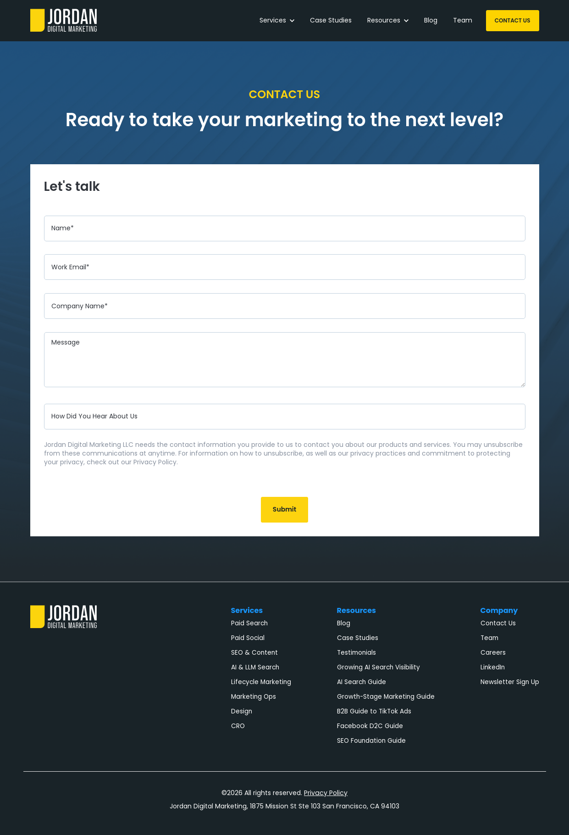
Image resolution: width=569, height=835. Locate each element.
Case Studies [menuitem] (357, 638)
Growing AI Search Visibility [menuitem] (378, 667)
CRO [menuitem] (238, 726)
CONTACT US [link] (512, 20)
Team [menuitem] (489, 638)
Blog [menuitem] (343, 623)
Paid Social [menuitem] (248, 638)
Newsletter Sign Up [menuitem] (510, 682)
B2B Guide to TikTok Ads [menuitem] (374, 711)
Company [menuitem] (499, 610)
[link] (63, 20)
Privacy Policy (326, 792)
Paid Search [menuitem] (249, 623)
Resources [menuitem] (356, 610)
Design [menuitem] (241, 711)
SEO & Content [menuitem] (254, 652)
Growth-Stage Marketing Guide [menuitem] (386, 696)
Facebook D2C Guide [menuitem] (370, 726)
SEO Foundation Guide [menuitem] (371, 740)
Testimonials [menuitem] (356, 652)
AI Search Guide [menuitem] (361, 682)
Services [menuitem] (247, 610)
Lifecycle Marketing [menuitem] (261, 682)
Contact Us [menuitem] (498, 623)
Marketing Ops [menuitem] (253, 696)
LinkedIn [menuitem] (493, 667)
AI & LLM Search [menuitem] (255, 667)
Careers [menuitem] (493, 652)
